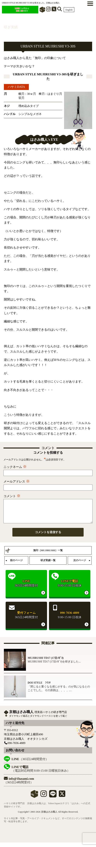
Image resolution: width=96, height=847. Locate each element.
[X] (54, 10)
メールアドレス (16, 481)
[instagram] (43, 800)
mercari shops (34, 798)
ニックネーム (15, 466)
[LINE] (53, 800)
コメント (12, 496)
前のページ (16, 564)
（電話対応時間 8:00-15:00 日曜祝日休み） (41, 773)
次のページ (79, 564)
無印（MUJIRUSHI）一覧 (48, 554)
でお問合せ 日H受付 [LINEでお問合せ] (22, 9)
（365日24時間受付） (30, 763)
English (69, 9)
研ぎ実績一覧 (48, 564)
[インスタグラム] (48, 10)
